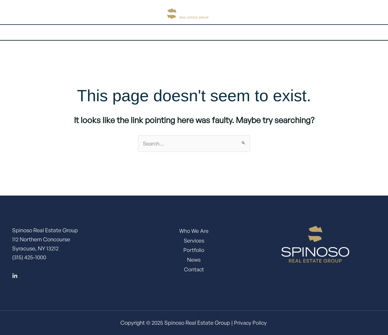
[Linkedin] (15, 276)
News (194, 261)
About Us (120, 32)
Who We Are (194, 231)
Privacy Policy (250, 323)
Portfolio (197, 32)
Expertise (235, 32)
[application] (132, 32)
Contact (272, 32)
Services (160, 32)
